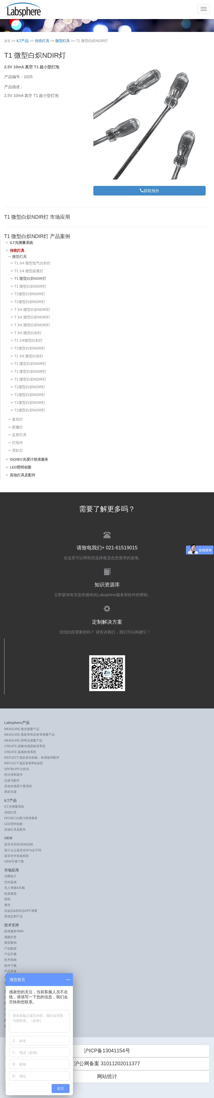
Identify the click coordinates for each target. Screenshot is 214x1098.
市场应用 (11, 870)
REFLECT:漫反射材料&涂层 (23, 763)
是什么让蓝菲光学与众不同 (22, 850)
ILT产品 (23, 41)
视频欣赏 (10, 937)
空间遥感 (10, 882)
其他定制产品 (13, 916)
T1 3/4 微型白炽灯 (28, 356)
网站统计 (107, 1076)
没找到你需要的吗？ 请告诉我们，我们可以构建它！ (107, 619)
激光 (7, 904)
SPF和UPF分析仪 (16, 769)
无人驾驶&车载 (14, 887)
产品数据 (10, 948)
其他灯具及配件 (22, 475)
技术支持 (11, 925)
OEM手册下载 (14, 861)
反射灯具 (19, 435)
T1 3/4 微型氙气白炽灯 (32, 263)
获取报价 (149, 190)
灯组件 (17, 443)
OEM (8, 838)
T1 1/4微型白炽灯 (28, 340)
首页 (7, 41)
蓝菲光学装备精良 (16, 855)
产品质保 (10, 971)
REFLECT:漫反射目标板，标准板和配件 (31, 757)
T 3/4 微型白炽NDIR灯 (32, 310)
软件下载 (10, 965)
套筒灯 (17, 419)
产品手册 (10, 954)
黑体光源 (10, 791)
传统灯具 (42, 41)
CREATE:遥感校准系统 (20, 752)
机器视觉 (10, 893)
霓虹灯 (17, 451)
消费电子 (10, 876)
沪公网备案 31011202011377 (107, 1063)
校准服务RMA (14, 931)
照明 (7, 899)
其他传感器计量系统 (18, 786)
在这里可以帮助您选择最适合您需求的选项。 (107, 545)
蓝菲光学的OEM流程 (18, 844)
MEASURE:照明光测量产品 (23, 740)
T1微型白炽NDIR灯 (29, 294)
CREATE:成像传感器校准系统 (24, 746)
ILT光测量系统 (21, 243)
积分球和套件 (13, 774)
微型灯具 (62, 41)
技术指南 (10, 959)
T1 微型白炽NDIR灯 (30, 279)
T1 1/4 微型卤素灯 (28, 271)
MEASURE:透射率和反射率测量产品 (29, 734)
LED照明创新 (20, 467)
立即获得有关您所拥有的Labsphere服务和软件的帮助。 (107, 582)
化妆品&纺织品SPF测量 (20, 910)
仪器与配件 (12, 780)
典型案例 (10, 942)
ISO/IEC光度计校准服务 (29, 459)
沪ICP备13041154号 (107, 1050)
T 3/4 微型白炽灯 (28, 333)
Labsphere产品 (16, 723)
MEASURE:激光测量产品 (21, 729)
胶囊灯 (17, 427)
